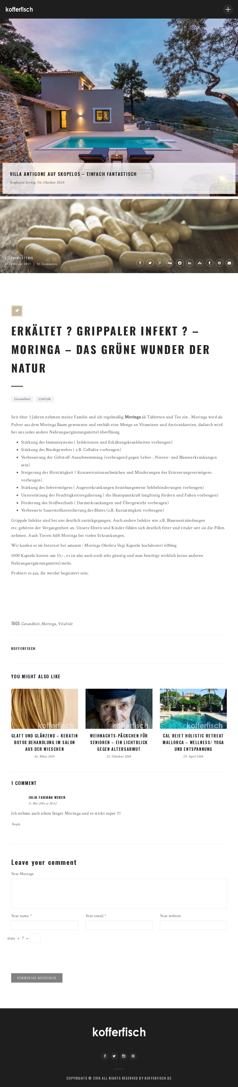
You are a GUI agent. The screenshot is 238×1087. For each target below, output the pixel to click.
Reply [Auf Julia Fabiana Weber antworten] (16, 824)
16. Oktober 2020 (51, 182)
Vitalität (65, 624)
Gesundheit (22, 399)
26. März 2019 (44, 756)
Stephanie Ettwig (23, 182)
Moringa (48, 624)
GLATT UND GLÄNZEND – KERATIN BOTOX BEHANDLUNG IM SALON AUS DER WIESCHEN (44, 742)
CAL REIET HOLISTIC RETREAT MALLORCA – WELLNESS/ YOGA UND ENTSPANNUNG (193, 742)
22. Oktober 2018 (119, 756)
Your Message (22, 873)
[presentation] (45, 957)
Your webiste (170, 916)
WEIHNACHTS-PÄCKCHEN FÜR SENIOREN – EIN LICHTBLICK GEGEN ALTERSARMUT (119, 742)
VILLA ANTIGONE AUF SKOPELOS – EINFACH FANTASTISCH (73, 174)
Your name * (21, 916)
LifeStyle (44, 399)
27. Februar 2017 (18, 264)
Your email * (96, 916)
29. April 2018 (193, 756)
